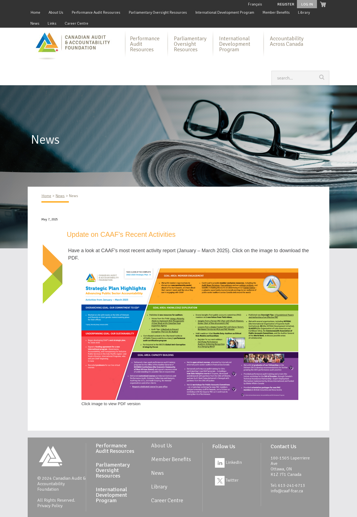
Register (285, 4)
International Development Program (224, 12)
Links (52, 23)
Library (304, 12)
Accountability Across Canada (287, 41)
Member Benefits (276, 12)
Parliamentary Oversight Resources (158, 12)
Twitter (227, 480)
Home (35, 12)
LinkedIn (228, 462)
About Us (56, 12)
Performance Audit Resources (96, 12)
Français (255, 4)
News (34, 23)
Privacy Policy (50, 506)
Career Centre (76, 23)
